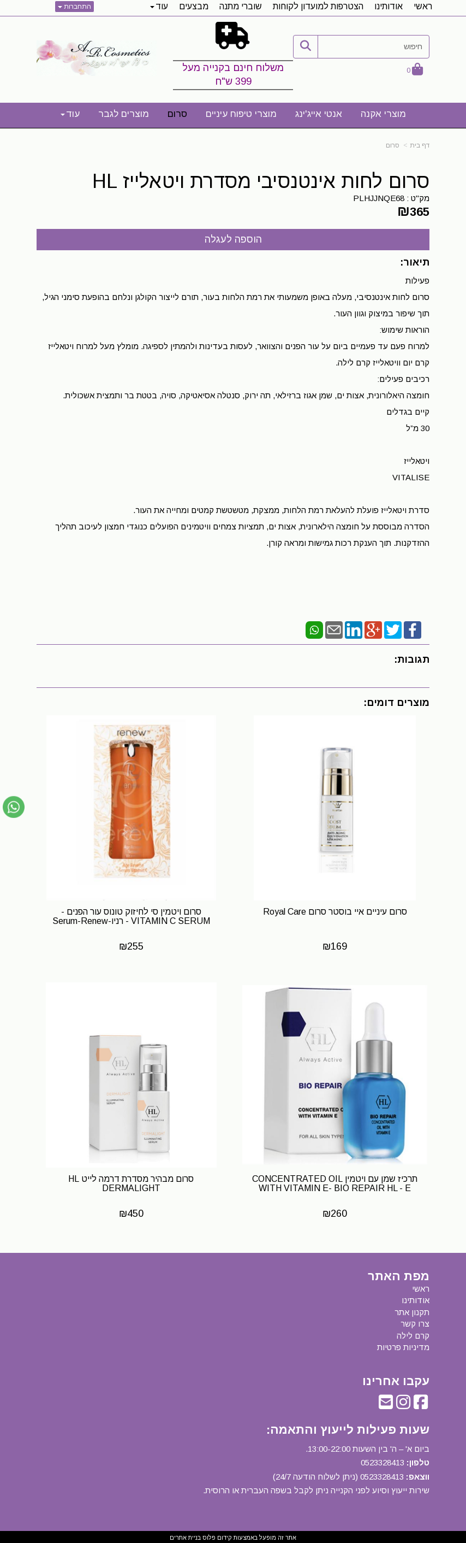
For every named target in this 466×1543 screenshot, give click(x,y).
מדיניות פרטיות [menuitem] (403, 1345)
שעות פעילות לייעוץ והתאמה (349, 1427)
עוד (159, 6)
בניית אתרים (185, 1535)
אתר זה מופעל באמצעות (233, 1535)
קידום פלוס (216, 1535)
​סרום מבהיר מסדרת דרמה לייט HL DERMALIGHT (131, 1181)
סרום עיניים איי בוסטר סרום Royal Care (336, 910)
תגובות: (411, 659)
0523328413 (382, 1460)
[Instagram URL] (403, 1402)
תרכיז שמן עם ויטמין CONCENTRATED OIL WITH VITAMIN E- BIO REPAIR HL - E (335, 1181)
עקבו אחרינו (395, 1379)
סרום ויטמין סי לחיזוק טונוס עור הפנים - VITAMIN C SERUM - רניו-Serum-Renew (131, 915)
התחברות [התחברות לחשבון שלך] (74, 6)
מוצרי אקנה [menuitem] (383, 114)
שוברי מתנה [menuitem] (240, 6)
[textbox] (233, 58)
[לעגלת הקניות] (414, 70)
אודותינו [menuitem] (388, 6)
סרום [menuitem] (177, 114)
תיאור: (414, 262)
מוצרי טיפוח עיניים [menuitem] (241, 114)
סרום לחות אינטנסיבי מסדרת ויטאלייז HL (260, 181)
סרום (392, 145)
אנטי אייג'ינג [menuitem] (318, 114)
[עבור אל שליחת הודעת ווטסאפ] (14, 807)
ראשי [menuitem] (423, 6)
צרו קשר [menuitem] (415, 1321)
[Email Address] (386, 1402)
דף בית (419, 145)
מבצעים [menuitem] (193, 6)
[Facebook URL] (421, 1402)
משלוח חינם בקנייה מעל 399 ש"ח (233, 74)
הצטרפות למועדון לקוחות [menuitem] (318, 6)
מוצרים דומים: (396, 702)
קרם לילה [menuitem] (413, 1333)
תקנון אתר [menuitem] (412, 1310)
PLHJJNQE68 (378, 198)
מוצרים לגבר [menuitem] (123, 114)
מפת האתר (398, 1274)
